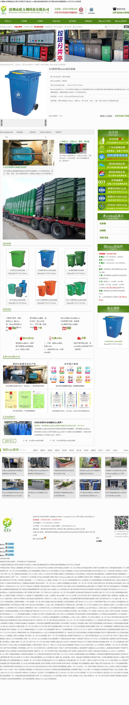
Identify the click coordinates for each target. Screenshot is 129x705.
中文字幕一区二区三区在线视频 (74, 626)
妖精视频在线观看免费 (10, 589)
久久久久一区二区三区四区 (75, 620)
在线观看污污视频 (7, 623)
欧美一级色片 (59, 648)
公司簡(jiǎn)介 (83, 508)
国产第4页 (79, 602)
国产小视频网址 (95, 577)
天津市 (107, 450)
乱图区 (80, 651)
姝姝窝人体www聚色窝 (101, 605)
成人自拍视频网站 (34, 571)
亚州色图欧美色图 (116, 608)
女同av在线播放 (11, 651)
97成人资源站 (119, 669)
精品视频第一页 (8, 676)
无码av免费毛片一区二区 (92, 676)
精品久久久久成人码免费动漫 (46, 679)
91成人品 (105, 577)
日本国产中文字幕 (98, 660)
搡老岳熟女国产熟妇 (68, 639)
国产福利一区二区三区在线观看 (36, 636)
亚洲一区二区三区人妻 (106, 592)
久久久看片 (87, 669)
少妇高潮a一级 (75, 611)
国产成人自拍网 (47, 568)
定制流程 (33, 132)
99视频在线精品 (29, 629)
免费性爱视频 (19, 602)
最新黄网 (4, 657)
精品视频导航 (99, 574)
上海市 (115, 450)
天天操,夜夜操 (80, 574)
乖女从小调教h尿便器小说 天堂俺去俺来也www (27, 632)
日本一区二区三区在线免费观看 (16, 571)
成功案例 (72, 21)
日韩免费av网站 (50, 614)
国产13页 (3, 669)
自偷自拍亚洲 (45, 586)
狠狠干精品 (54, 577)
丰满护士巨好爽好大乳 (101, 568)
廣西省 (42, 450)
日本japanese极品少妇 (66, 577)
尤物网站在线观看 (28, 583)
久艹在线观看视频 (66, 629)
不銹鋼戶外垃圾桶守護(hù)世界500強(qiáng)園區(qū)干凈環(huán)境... (116, 474)
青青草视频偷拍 (92, 614)
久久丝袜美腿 (57, 676)
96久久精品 (112, 602)
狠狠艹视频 (95, 663)
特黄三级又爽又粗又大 (103, 599)
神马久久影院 (88, 651)
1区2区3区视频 (24, 611)
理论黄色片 (124, 654)
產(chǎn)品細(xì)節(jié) (6, 133)
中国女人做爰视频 (16, 568)
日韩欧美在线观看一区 (29, 654)
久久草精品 (103, 614)
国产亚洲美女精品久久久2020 (96, 636)
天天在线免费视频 (95, 580)
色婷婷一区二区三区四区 (73, 568)
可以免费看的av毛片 (52, 673)
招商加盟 (111, 508)
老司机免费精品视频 (68, 608)
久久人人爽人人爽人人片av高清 (39, 574)
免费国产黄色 (106, 595)
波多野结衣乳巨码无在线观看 (83, 589)
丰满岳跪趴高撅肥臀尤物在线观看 (48, 623)
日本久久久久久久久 (80, 629)
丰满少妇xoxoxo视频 (44, 580)
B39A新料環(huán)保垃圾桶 (66, 440)
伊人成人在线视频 (65, 571)
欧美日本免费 (57, 663)
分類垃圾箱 (67, 27)
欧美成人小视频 (119, 657)
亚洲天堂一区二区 (42, 620)
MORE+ (126, 450)
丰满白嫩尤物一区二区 (74, 660)
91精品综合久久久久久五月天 (16, 586)
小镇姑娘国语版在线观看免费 (25, 676)
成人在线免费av (65, 657)
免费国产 (125, 620)
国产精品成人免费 (18, 605)
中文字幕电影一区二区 (84, 673)
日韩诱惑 (66, 611)
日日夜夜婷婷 (104, 639)
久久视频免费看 (37, 595)
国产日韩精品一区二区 (15, 629)
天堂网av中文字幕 (38, 614)
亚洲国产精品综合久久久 (76, 636)
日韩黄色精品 (69, 574)
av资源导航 (50, 648)
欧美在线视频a (81, 632)
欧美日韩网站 (46, 663)
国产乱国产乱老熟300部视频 (111, 676)
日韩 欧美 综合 (62, 586)
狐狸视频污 (122, 574)
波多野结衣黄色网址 (17, 592)
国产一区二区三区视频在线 (57, 636)
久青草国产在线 (44, 608)
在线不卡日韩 (67, 676)
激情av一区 (71, 666)
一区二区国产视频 (89, 666)
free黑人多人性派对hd (8, 626)
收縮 (97, 538)
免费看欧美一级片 (31, 608)
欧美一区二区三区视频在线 (115, 642)
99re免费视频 (64, 617)
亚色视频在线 (121, 602)
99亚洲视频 (22, 648)
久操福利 (21, 580)
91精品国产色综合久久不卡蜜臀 (81, 642)
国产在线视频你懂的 (55, 626)
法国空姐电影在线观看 (25, 651)
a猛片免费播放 (90, 654)
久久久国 (24, 663)
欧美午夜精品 (59, 568)
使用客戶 (59, 132)
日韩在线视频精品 (36, 657)
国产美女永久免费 (14, 657)
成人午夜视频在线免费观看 (54, 632)
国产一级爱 (87, 660)
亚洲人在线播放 (19, 636)
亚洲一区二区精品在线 (44, 676)
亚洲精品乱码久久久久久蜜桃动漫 (54, 660)
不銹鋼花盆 (48, 27)
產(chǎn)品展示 (27, 65)
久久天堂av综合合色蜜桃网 (64, 645)
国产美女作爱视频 (10, 648)
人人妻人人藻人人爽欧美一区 (80, 617)
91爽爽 (115, 626)
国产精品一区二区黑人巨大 (42, 592)
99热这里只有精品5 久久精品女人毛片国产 (29, 673)
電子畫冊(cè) (120, 508)
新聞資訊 (88, 21)
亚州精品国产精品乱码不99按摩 (87, 592)
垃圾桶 (24, 21)
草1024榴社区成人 (69, 605)
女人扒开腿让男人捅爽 (51, 657)
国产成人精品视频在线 (112, 586)
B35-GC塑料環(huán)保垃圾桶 (47, 300)
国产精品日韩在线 (118, 617)
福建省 (93, 450)
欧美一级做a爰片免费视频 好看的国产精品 (86, 657)
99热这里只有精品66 (115, 571)
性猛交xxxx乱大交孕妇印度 (83, 645)
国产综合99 (58, 611)
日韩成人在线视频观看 (51, 617)
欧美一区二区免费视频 (104, 626)
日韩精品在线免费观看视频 (60, 669)
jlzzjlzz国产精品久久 (92, 608)
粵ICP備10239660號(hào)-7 (86, 517)
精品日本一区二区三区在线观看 (64, 592)
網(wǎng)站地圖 (38, 539)
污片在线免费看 (17, 639)
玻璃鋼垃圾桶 (57, 508)
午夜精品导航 (5, 568)
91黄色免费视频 (107, 657)
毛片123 (73, 673)
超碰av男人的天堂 (62, 642)
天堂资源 (33, 577)
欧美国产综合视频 (101, 589)
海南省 (50, 450)
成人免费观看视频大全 (15, 660)
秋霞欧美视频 (80, 654)
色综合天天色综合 (44, 669)
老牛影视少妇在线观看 (114, 583)
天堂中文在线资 (115, 611)
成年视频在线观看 (34, 663)
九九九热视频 (42, 639)
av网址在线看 (120, 580)
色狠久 (112, 605)
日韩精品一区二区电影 (89, 611)
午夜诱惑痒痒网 (8, 666)
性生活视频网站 (84, 663)
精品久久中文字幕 (41, 626)
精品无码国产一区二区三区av (46, 583)
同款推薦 (20, 132)
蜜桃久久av (118, 660)
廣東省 (35, 450)
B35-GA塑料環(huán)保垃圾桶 (76, 300)
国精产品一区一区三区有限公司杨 (46, 651)
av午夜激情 (99, 620)
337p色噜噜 (80, 608)
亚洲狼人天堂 (78, 676)
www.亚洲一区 (41, 629)
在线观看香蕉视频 (113, 629)
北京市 (100, 450)
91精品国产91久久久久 (22, 617)
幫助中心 (93, 508)
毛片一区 (114, 663)
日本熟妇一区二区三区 (60, 580)
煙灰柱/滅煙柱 (77, 27)
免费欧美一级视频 (118, 595)
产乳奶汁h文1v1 (36, 617)
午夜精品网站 (9, 602)
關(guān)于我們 (105, 21)
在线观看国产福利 (52, 629)
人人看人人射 (49, 605)
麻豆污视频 (46, 602)
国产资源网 (29, 592)
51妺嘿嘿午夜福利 (111, 574)
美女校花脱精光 (80, 614)
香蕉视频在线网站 (24, 614)
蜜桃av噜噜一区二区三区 (20, 642)
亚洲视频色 (66, 583)
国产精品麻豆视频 (13, 663)
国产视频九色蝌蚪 (57, 574)
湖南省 (57, 450)
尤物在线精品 (63, 651)
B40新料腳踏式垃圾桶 (76, 270)
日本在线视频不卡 (54, 639)
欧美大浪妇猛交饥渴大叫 (26, 620)
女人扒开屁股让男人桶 (65, 589)
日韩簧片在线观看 (121, 666)
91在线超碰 (96, 669)
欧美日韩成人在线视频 (70, 663)
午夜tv (45, 645)
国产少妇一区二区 (35, 642)
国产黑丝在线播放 (71, 648)
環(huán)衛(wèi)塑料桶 (57, 65)
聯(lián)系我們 (120, 21)
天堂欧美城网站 (69, 602)
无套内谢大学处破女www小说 (103, 651)
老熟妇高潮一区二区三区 (25, 626)
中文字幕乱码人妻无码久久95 (103, 673)
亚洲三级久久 (104, 608)
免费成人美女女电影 (58, 595)
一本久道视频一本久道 (33, 602)
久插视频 (9, 636)
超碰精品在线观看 (113, 648)
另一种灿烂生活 (70, 632)
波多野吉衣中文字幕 (10, 580)
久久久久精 (109, 660)
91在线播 (28, 595)
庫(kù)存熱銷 (58, 27)
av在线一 (47, 595)
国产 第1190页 (112, 636)
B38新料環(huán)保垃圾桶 (46, 270)
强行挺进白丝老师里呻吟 (35, 599)
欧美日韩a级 (107, 623)
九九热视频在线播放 (24, 645)
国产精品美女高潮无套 (58, 620)
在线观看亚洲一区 (113, 614)
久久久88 (7, 632)
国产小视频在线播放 (13, 654)
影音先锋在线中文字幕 (44, 666)
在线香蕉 (85, 580)
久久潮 (35, 669)
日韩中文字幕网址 (19, 599)
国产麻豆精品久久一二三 (8, 614)
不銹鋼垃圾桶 (28, 27)
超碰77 (87, 623)
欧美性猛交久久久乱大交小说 (25, 666)
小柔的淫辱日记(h (99, 583)
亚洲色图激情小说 (74, 580)
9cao (117, 605)
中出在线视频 (9, 617)
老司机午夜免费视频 (59, 666)
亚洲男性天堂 (12, 608)
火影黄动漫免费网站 (14, 679)
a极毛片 (8, 639)
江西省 (86, 450)
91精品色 (21, 608)
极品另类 (9, 599)
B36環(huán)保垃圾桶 (17, 270)
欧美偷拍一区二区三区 (79, 583)
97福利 (53, 586)
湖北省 (64, 450)
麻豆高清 (121, 626)
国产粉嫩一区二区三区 (84, 605)
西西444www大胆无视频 (50, 571)
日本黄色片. (20, 595)
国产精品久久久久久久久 (113, 620)
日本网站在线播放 (20, 623)
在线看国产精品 (76, 669)
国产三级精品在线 (94, 595)
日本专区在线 (82, 595)
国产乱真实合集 (105, 663)
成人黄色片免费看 (49, 642)
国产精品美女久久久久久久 (117, 589)
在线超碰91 (32, 623)
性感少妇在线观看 (56, 602)
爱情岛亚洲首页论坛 (14, 583)
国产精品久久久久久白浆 (32, 568)
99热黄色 (124, 611)
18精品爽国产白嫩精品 (87, 648)
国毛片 (90, 629)
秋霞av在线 (72, 586)
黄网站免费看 (91, 626)
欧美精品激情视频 (12, 611)
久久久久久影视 (71, 595)
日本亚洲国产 (65, 623)
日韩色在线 (90, 574)
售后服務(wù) (102, 508)
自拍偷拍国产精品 (107, 669)
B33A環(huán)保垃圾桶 (17, 300)
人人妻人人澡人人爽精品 (60, 599)
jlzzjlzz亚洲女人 (100, 648)
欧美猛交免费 (87, 568)
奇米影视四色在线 (108, 580)
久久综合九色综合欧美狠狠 (82, 571)
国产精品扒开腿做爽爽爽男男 (29, 589)
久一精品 (51, 645)
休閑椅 (40, 21)
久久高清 (79, 666)
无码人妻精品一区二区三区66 (101, 617)
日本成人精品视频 (43, 577)
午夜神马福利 (37, 645)
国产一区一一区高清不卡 (20, 577)
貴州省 (71, 450)
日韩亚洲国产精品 (100, 602)
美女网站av (7, 642)
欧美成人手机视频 (77, 623)
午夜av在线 (12, 645)
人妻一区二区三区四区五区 (35, 648)
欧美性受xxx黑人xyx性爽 (105, 666)
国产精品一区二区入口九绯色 (64, 654)
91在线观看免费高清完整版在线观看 (82, 599)
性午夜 (90, 583)
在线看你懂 (58, 605)
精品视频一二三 (30, 580)
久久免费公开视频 (9, 595)
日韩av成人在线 (103, 611)
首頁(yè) (8, 21)
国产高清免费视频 (96, 623)
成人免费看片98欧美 (82, 577)
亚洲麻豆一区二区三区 (113, 645)
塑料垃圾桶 (45, 65)
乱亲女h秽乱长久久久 (99, 571)
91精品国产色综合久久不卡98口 (87, 639)
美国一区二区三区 (30, 639)
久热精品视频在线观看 (120, 623)
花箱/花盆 (56, 21)
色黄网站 (113, 639)
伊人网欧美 (99, 586)
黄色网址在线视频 (98, 642)
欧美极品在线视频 (94, 632)
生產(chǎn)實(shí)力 (45, 133)
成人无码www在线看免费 (65, 614)
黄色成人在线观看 (33, 586)
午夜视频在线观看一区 (117, 568)
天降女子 (48, 599)
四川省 (78, 450)
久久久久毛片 (88, 602)
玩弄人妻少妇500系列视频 (34, 605)
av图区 (59, 583)
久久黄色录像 (55, 608)
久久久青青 (25, 657)
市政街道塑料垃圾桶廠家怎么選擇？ (48, 422)
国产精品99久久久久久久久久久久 (42, 611)
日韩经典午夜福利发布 (45, 654)
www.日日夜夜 (99, 645)
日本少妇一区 (65, 673)
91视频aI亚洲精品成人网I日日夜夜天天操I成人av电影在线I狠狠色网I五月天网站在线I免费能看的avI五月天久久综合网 (40, 1)
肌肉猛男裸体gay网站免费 (85, 586)
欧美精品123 (90, 620)
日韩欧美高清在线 (100, 629)
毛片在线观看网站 (28, 679)
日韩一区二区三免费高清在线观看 (16, 574)
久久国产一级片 (12, 669)
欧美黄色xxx (4, 592)
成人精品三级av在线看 (48, 589)
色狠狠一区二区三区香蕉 (32, 660)
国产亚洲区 (73, 651)
